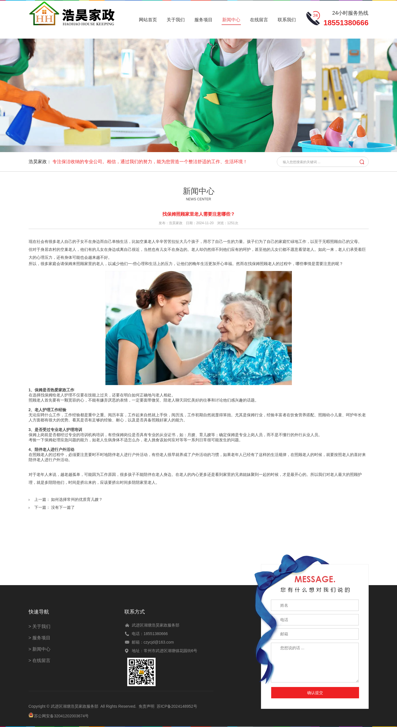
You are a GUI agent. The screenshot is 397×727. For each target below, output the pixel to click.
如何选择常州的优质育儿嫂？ (77, 499)
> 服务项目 (40, 637)
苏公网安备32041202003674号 (61, 716)
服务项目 (203, 19)
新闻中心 (231, 19)
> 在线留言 (40, 660)
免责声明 (146, 706)
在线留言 (259, 19)
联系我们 (287, 19)
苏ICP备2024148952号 (177, 706)
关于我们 (176, 19)
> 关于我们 (40, 626)
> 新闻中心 (40, 649)
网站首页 (148, 19)
